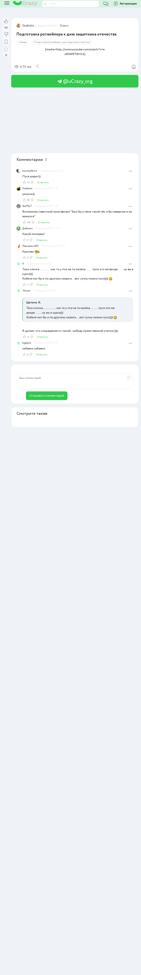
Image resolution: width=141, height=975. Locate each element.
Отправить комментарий (46, 395)
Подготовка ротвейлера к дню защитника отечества (62, 42)
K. (23, 264)
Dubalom (27, 188)
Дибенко (27, 228)
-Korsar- (26, 290)
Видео (64, 25)
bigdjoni (26, 343)
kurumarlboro (29, 171)
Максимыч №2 (30, 246)
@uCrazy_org (75, 81)
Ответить (43, 182)
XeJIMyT (27, 206)
